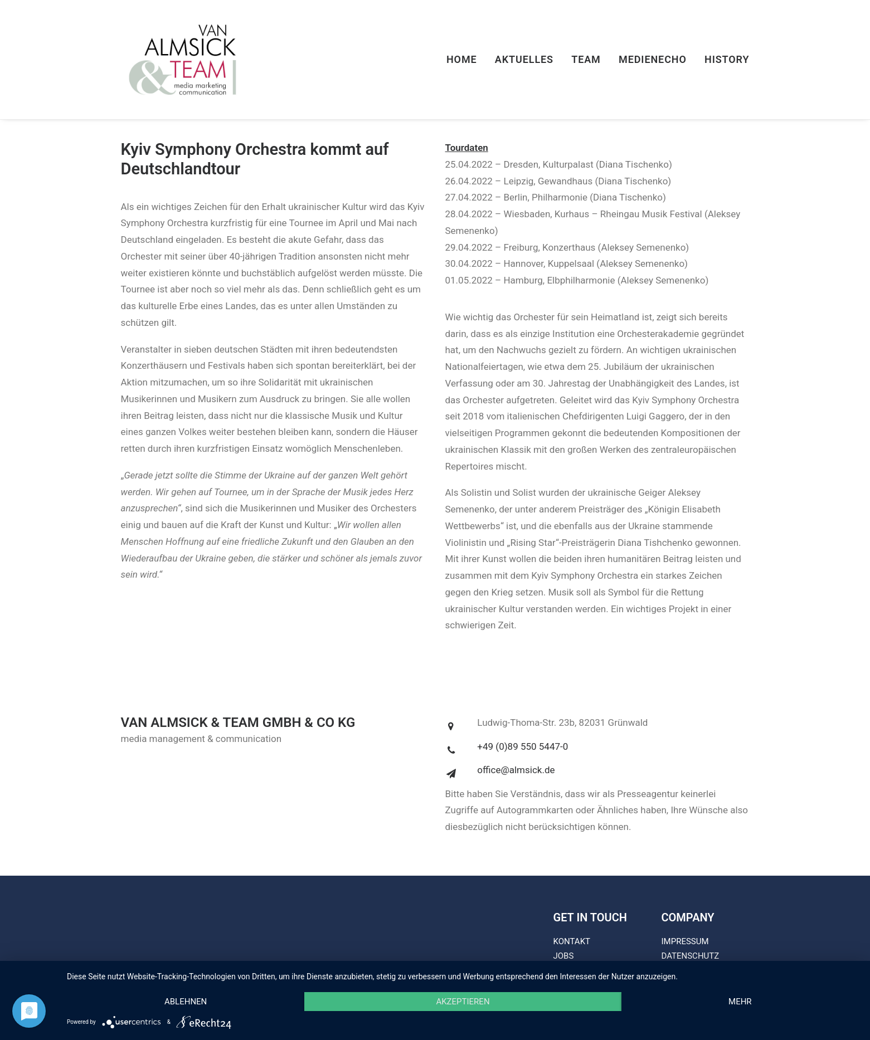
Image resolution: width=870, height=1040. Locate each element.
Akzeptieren (462, 1002)
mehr (740, 1002)
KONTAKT (572, 941)
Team (586, 59)
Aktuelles (524, 59)
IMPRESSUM (685, 941)
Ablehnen (185, 1002)
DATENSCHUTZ (691, 956)
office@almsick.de (516, 769)
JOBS (563, 956)
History (727, 59)
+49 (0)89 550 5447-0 (522, 746)
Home (461, 59)
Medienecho (653, 59)
